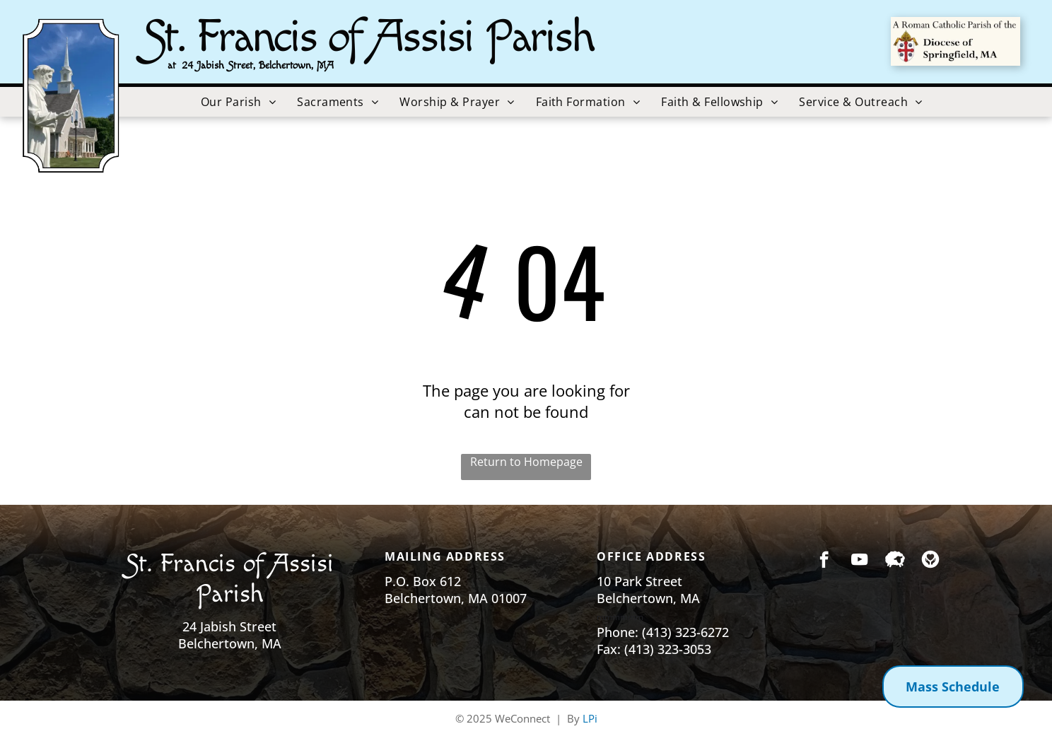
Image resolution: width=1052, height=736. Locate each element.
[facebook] (824, 561)
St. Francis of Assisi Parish (368, 37)
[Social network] (894, 561)
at (172, 65)
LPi (590, 718)
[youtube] (859, 561)
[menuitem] (238, 101)
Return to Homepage (526, 461)
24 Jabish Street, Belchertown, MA (258, 65)
